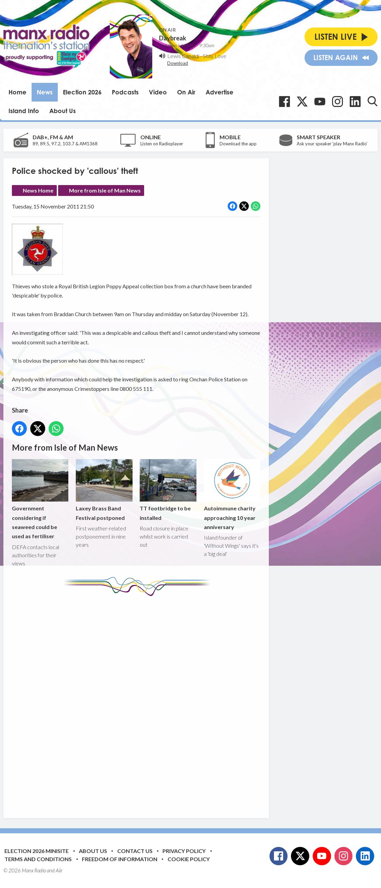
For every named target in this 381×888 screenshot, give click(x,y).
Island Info (23, 110)
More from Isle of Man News (105, 190)
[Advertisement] (139, 702)
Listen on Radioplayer (161, 143)
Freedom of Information (119, 859)
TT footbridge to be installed (168, 490)
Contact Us (135, 851)
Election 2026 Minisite (36, 851)
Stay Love (214, 56)
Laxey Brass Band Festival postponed (104, 490)
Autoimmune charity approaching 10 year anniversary (232, 494)
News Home (38, 190)
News (45, 92)
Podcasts (125, 92)
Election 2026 (82, 92)
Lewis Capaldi (183, 56)
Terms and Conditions (38, 859)
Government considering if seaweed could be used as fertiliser (40, 499)
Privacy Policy (184, 851)
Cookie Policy (189, 859)
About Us (62, 110)
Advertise (219, 92)
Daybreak (172, 38)
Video (158, 92)
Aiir (59, 870)
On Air (186, 92)
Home (17, 92)
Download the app (238, 143)
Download (177, 63)
